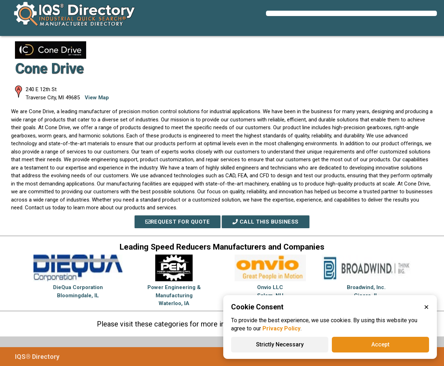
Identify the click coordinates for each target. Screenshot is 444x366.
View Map (97, 97)
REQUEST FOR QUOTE (177, 222)
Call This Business (266, 222)
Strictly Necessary (280, 344)
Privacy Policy (281, 328)
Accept (380, 344)
